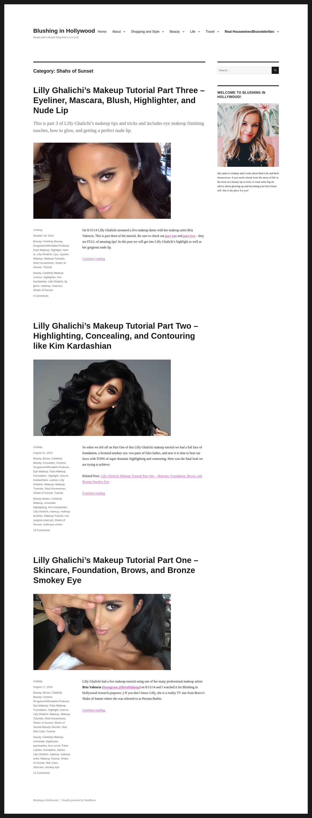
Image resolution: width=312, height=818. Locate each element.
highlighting (40, 507)
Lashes (54, 480)
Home (102, 31)
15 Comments (41, 530)
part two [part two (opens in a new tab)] (189, 236)
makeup (45, 285)
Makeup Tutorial (53, 515)
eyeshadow (40, 745)
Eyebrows (52, 741)
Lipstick (64, 254)
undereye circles (52, 524)
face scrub (54, 745)
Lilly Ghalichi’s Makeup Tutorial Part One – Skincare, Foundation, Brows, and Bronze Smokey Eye (115, 570)
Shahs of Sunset (43, 290)
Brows (46, 458)
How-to (64, 475)
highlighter (49, 277)
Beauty (175, 31)
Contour (61, 462)
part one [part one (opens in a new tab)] (171, 236)
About (116, 31)
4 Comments (40, 295)
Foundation (40, 475)
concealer (50, 502)
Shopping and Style (145, 31)
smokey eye (52, 767)
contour (37, 277)
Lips (55, 254)
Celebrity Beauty (52, 241)
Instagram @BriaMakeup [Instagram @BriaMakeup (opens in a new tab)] (121, 687)
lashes (61, 749)
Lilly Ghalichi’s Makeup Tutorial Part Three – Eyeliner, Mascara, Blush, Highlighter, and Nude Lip (119, 100)
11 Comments (41, 772)
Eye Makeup (40, 471)
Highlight (56, 250)
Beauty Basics (41, 498)
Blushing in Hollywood (64, 31)
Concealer (49, 462)
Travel (210, 31)
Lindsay (38, 229)
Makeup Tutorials (54, 258)
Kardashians (40, 480)
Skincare (38, 767)
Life (192, 31)
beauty (37, 272)
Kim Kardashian (57, 507)
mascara (57, 285)
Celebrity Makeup (53, 272)
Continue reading (93, 259)
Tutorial (47, 267)
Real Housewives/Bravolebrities (249, 31)
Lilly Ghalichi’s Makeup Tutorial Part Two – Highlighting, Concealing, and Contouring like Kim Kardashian (115, 335)
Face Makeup (41, 250)
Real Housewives (43, 262)
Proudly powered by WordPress (78, 800)
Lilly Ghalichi (44, 254)
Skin (64, 727)
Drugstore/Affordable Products (51, 245)
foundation (49, 749)
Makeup (38, 258)
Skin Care (39, 731)
